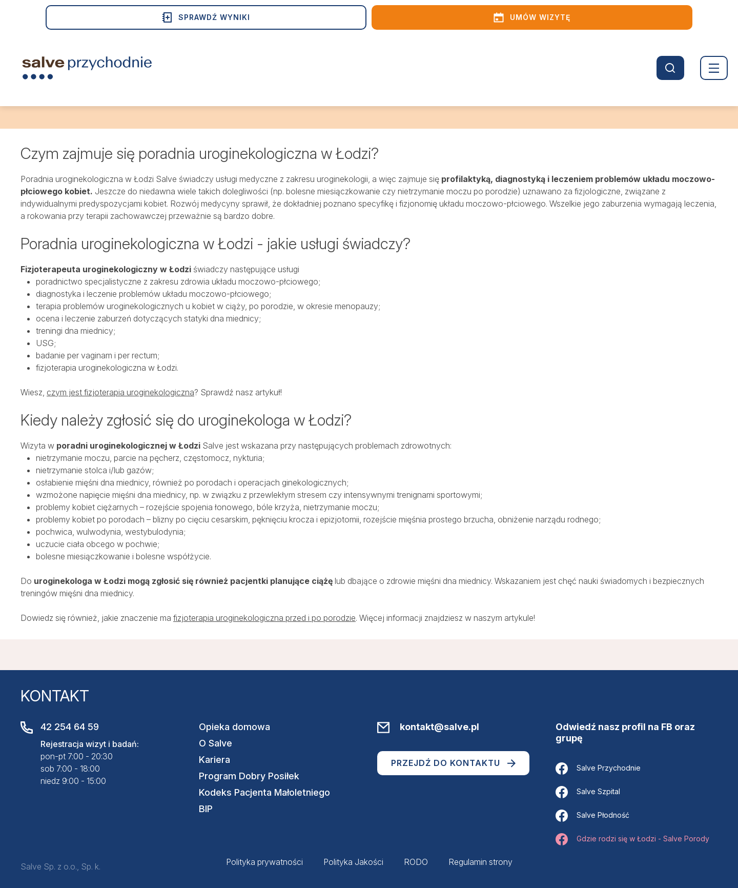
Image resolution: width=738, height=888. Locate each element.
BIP (206, 808)
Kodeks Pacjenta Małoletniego (264, 792)
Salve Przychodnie (598, 768)
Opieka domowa (234, 726)
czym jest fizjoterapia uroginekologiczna (120, 392)
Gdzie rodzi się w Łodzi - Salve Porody (632, 839)
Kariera (214, 759)
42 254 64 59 (69, 726)
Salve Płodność (592, 816)
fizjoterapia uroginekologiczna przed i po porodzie (264, 618)
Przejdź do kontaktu (453, 763)
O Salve (215, 743)
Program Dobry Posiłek (249, 776)
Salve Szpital (588, 792)
